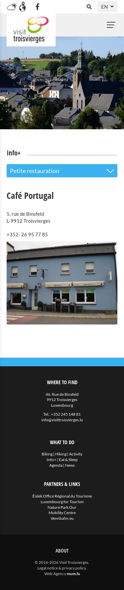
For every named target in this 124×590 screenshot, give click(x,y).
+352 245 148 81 (66, 414)
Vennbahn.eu (62, 518)
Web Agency (55, 573)
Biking (47, 453)
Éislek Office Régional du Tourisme (62, 496)
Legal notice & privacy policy (61, 567)
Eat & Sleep (68, 459)
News (70, 465)
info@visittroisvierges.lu (62, 419)
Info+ (51, 459)
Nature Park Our (62, 507)
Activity (75, 453)
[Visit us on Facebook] (37, 6)
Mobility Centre (62, 512)
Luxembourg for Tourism (62, 501)
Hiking (60, 453)
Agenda (55, 465)
